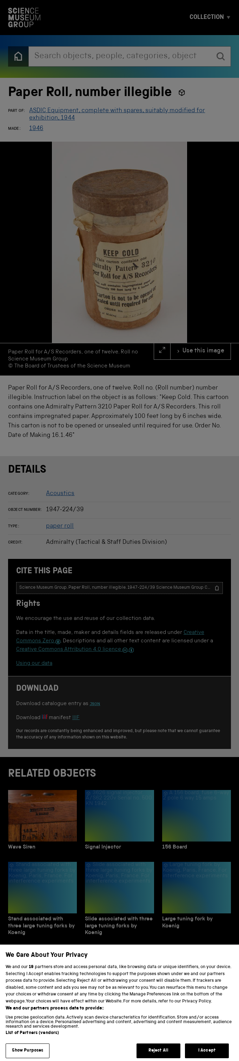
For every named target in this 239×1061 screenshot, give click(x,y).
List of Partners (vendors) (32, 1040)
